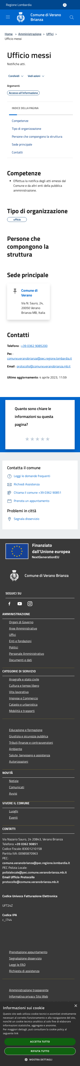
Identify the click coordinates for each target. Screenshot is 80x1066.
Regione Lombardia (19, 4)
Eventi (13, 817)
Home (9, 34)
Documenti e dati (20, 660)
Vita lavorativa (19, 691)
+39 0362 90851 (26, 844)
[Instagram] (30, 604)
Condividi (16, 76)
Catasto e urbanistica (23, 704)
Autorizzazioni (18, 761)
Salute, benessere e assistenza (29, 755)
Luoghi (13, 811)
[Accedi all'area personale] (65, 5)
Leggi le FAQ (17, 964)
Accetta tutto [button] (40, 1041)
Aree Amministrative (23, 628)
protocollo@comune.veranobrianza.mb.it (44, 366)
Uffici (50, 34)
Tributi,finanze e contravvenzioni (31, 742)
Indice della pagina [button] (25, 108)
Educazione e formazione (25, 730)
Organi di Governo (21, 622)
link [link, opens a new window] (16, 1033)
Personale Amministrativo (26, 653)
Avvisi (13, 793)
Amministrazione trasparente (28, 990)
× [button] (75, 1005)
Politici (13, 647)
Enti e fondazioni (20, 641)
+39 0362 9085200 (34, 345)
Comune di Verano (29, 293)
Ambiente (15, 748)
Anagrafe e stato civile (24, 679)
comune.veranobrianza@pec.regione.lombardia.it (39, 358)
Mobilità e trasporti (22, 710)
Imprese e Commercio (23, 698)
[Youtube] (20, 604)
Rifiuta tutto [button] (40, 1051)
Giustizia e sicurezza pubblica (28, 736)
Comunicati (16, 787)
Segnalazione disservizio (25, 958)
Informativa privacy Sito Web (28, 996)
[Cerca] (71, 17)
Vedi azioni (37, 76)
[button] (40, 1059)
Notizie (14, 780)
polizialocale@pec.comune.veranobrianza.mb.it (34, 872)
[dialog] (40, 1034)
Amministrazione (29, 34)
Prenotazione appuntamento (28, 952)
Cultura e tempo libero (24, 685)
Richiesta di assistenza (24, 971)
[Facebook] (9, 604)
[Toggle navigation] (8, 17)
